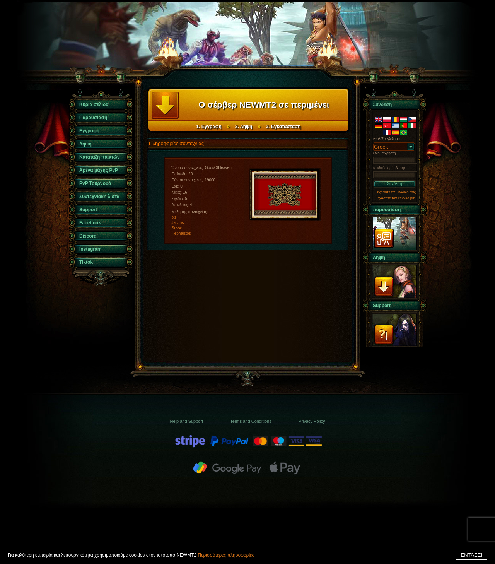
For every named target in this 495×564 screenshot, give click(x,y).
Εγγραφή (89, 130)
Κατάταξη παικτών (99, 157)
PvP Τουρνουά (95, 183)
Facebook (90, 223)
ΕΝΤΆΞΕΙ (471, 555)
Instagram (90, 249)
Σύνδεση (394, 183)
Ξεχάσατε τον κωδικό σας (395, 192)
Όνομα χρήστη (384, 153)
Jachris (178, 222)
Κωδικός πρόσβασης (389, 168)
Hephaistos (181, 233)
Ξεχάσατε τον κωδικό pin (395, 198)
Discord (88, 236)
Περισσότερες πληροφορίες (226, 555)
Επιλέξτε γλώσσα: (387, 139)
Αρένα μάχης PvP (98, 170)
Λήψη (85, 144)
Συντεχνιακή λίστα (99, 196)
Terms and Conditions (250, 421)
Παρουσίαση (93, 117)
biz (174, 217)
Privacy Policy (312, 421)
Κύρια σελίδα (94, 104)
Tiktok (86, 262)
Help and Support (186, 421)
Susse (177, 228)
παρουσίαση (387, 209)
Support (88, 209)
